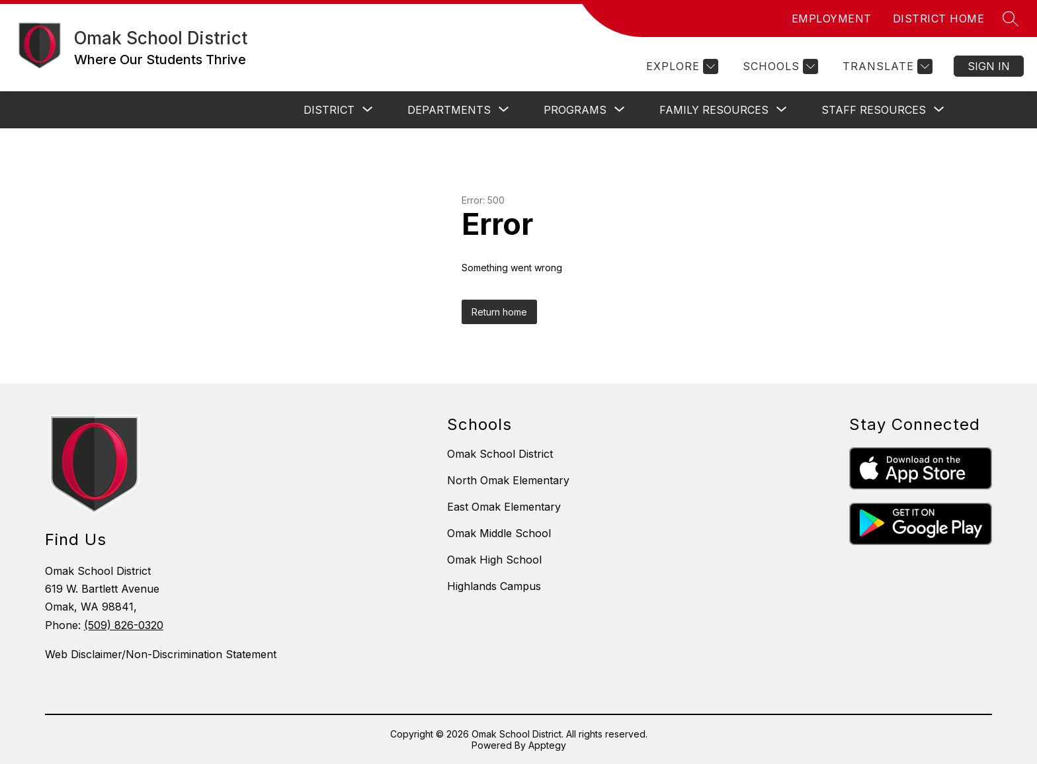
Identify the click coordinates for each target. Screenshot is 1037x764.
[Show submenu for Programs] (575, 110)
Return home (499, 312)
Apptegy (547, 745)
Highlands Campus (494, 586)
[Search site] (1010, 18)
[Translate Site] (886, 66)
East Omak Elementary (504, 506)
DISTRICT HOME (939, 18)
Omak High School (494, 559)
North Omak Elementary (508, 480)
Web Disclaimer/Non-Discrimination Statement (160, 654)
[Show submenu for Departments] (449, 110)
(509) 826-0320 (123, 625)
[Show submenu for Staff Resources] (873, 110)
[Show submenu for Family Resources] (713, 110)
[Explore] (680, 66)
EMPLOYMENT (832, 18)
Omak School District (500, 453)
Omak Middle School (499, 533)
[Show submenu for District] (329, 110)
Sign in (989, 66)
